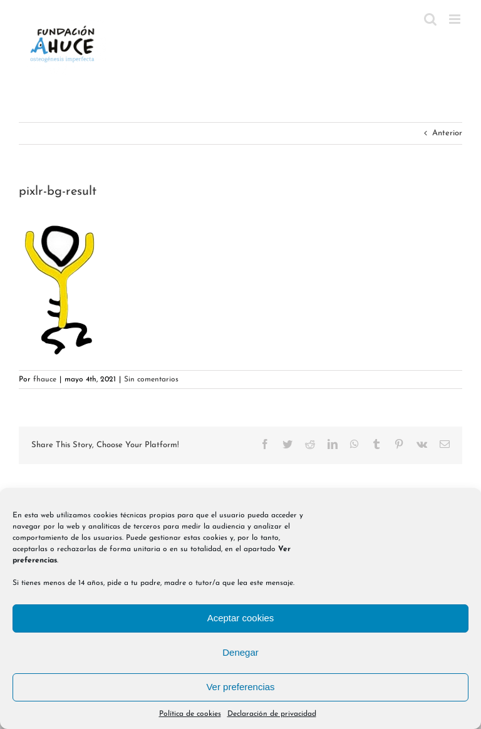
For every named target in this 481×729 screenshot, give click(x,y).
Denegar (240, 652)
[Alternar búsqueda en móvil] (430, 19)
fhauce (44, 379)
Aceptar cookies (240, 618)
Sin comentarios (151, 379)
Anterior (447, 133)
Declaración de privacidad (271, 714)
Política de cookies (190, 714)
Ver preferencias (240, 686)
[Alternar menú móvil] (455, 19)
